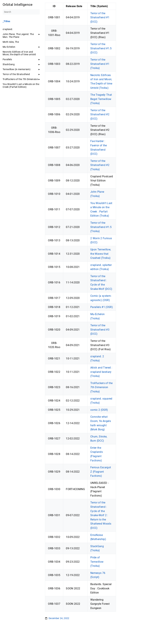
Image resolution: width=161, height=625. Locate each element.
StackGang (9, 64)
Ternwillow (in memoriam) (16, 69)
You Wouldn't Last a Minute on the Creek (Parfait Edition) (21, 85)
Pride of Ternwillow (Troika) (96, 561)
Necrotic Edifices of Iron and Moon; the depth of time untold (19, 53)
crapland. (8, 29)
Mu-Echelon (9, 47)
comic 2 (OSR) (99, 409)
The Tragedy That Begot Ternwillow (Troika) (101, 99)
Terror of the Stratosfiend (16, 74)
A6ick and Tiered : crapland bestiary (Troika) (101, 372)
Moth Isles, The (11, 42)
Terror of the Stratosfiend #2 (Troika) (99, 165)
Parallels (7, 59)
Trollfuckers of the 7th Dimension (20, 79)
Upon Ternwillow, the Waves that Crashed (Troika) (100, 253)
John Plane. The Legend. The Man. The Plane (18, 35)
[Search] (21, 12)
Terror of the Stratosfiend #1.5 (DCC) (101, 48)
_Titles (6, 21)
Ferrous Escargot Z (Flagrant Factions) (100, 471)
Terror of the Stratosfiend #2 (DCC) (99, 114)
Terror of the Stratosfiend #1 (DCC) (99, 17)
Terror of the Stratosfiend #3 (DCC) (99, 329)
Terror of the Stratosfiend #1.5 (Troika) (101, 227)
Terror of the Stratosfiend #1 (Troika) (99, 64)
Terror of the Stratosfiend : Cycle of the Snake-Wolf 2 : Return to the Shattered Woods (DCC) (100, 515)
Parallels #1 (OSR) (101, 307)
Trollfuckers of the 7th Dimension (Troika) (101, 387)
